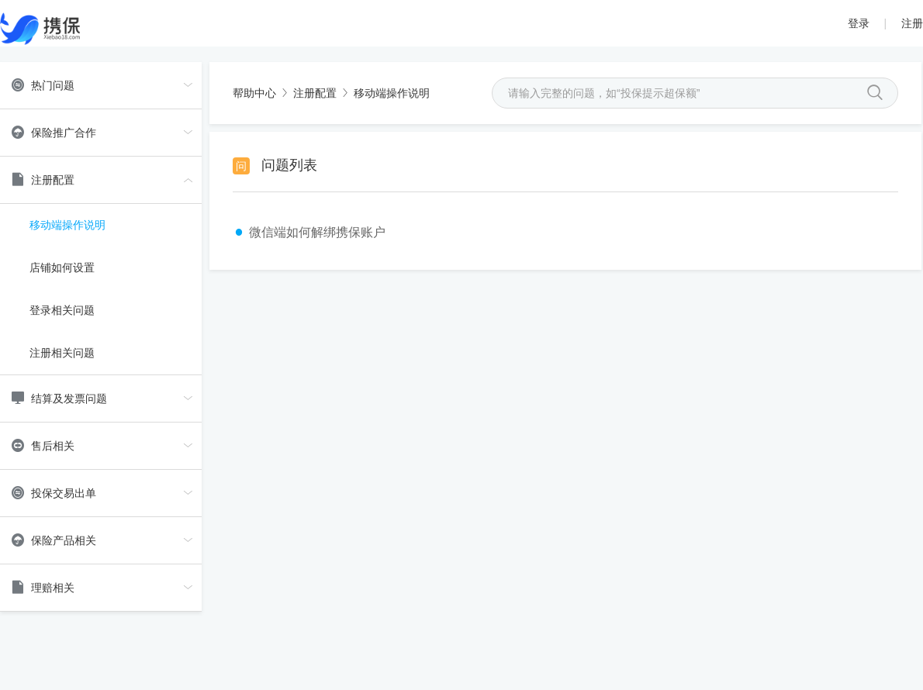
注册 (912, 23)
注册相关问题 (62, 353)
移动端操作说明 (67, 225)
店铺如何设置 (62, 267)
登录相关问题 (62, 310)
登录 (858, 23)
